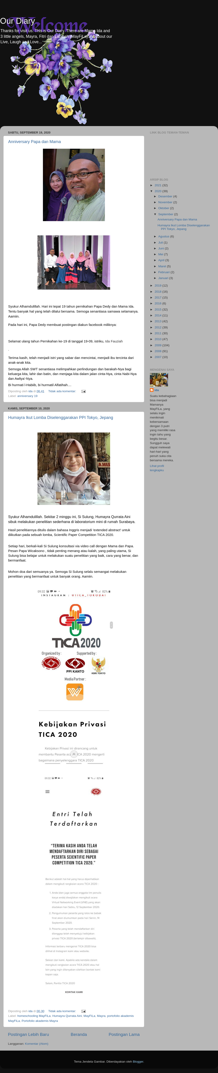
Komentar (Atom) (36, 1043)
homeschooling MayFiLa (34, 1016)
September (166, 214)
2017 (158, 297)
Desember (165, 196)
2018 (158, 291)
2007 (158, 357)
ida (156, 390)
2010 (158, 339)
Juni (161, 248)
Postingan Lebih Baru (28, 1034)
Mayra (101, 1016)
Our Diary (17, 21)
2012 (158, 327)
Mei (161, 254)
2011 (158, 333)
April (161, 260)
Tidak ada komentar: (62, 391)
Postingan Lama (124, 1034)
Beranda (79, 1034)
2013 (158, 321)
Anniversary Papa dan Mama (34, 141)
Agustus (164, 236)
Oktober (164, 208)
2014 (158, 315)
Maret (162, 266)
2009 (158, 345)
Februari (164, 272)
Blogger (138, 1061)
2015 (158, 309)
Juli (161, 242)
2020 (158, 191)
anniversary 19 (27, 396)
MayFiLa (89, 1016)
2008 (158, 351)
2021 (158, 185)
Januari (163, 278)
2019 (158, 285)
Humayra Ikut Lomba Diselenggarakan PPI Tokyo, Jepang (60, 417)
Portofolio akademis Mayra (40, 1021)
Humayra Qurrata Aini (67, 1016)
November (165, 202)
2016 (158, 303)
